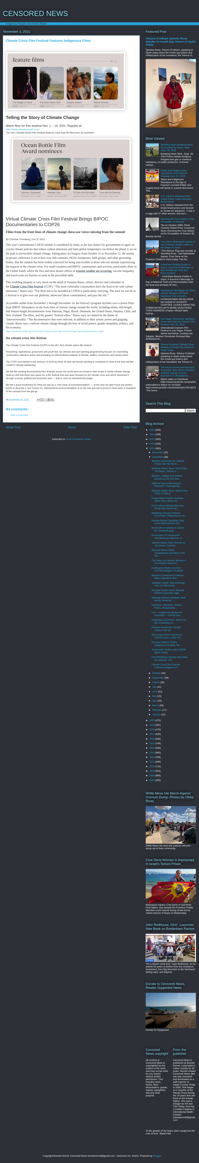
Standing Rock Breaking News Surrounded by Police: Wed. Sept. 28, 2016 (177, 147)
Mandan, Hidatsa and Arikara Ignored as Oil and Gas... (167, 477)
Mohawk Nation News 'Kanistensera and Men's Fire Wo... (168, 553)
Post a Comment (19, 415)
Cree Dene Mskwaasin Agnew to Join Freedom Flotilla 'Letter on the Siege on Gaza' (178, 244)
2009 (152, 771)
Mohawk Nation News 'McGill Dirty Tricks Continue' (170, 492)
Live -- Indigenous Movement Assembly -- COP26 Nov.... (167, 614)
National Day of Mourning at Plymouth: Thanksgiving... (166, 485)
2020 (152, 720)
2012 (152, 757)
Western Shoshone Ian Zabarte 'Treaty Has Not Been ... (168, 462)
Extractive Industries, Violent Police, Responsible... (166, 606)
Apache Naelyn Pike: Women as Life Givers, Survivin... (168, 544)
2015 (152, 743)
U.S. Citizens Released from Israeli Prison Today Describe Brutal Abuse (176, 199)
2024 (152, 434)
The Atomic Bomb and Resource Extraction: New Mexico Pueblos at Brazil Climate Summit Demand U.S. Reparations (178, 371)
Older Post (130, 427)
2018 (152, 729)
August (156, 682)
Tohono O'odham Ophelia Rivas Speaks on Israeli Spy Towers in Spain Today (171, 41)
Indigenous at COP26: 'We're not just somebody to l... (169, 621)
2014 (152, 748)
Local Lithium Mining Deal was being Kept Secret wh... (168, 507)
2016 (152, 738)
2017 (152, 734)
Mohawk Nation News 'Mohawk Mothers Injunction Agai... (168, 591)
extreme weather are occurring (93, 270)
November (158, 457)
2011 (152, 761)
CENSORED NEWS (35, 13)
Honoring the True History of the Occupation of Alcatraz (177, 220)
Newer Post (13, 427)
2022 (152, 443)
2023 (152, 439)
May (154, 696)
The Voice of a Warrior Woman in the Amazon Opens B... (169, 562)
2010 (152, 766)
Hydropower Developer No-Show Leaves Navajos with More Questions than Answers (178, 293)
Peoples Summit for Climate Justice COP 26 (166, 629)
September (158, 677)
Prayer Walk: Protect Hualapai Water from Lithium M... (167, 499)
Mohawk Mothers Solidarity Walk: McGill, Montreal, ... (169, 599)
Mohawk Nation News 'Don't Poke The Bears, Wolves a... (169, 470)
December (158, 452)
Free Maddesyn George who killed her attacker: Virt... (170, 658)
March (156, 705)
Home (72, 427)
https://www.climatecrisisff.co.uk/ (23, 129)
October (156, 673)
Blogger (157, 1155)
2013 (152, 752)
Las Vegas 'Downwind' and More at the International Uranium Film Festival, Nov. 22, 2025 (178, 321)
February (157, 710)
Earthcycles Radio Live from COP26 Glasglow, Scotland (167, 569)
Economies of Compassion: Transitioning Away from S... (168, 536)
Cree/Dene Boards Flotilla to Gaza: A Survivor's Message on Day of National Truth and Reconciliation (177, 268)
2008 (152, 775)
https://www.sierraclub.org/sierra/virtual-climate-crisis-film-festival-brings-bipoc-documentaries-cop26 (55, 331)
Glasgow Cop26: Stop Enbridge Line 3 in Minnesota (168, 584)
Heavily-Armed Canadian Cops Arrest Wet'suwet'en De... (168, 522)
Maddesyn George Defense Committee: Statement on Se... (169, 514)
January (156, 714)
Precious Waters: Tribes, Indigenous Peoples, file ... (167, 643)
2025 (152, 429)
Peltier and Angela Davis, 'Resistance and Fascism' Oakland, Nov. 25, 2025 (174, 173)
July (154, 686)
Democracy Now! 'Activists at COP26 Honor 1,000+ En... (167, 636)
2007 (152, 780)
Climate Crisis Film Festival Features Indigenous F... (166, 666)
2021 (152, 448)
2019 (152, 725)
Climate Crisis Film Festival (26, 286)
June (155, 691)
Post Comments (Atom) (78, 439)
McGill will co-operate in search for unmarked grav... (168, 529)
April (155, 700)
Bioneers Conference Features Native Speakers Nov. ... (168, 577)
